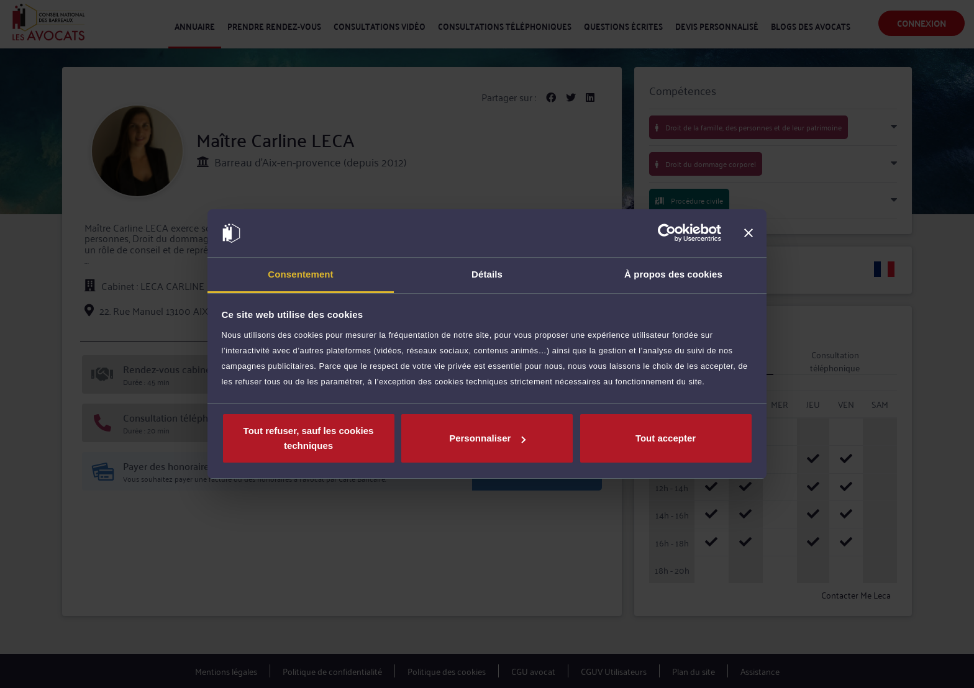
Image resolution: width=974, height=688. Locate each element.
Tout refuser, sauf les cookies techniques (309, 438)
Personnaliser (487, 438)
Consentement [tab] (300, 274)
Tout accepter (665, 438)
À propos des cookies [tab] (673, 274)
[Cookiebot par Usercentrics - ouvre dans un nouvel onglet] (666, 233)
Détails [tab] (487, 274)
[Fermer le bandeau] (748, 233)
